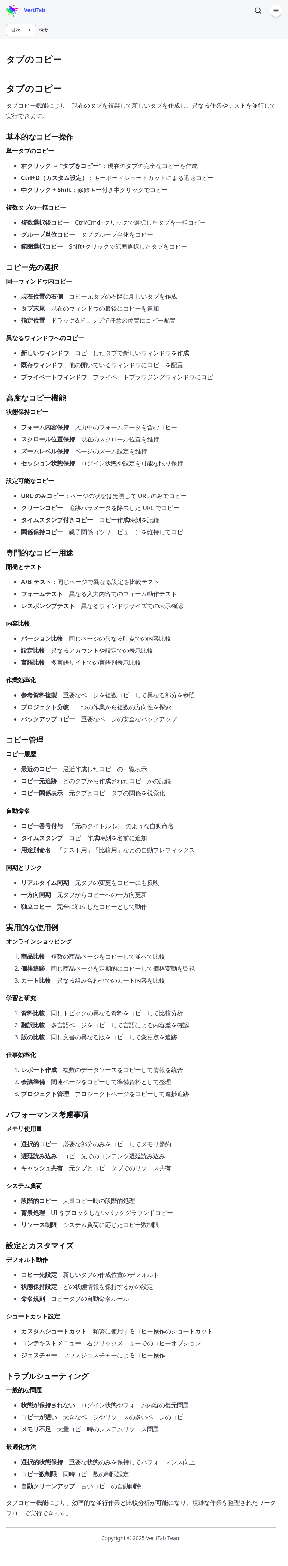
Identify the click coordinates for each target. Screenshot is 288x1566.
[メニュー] (276, 11)
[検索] (258, 10)
